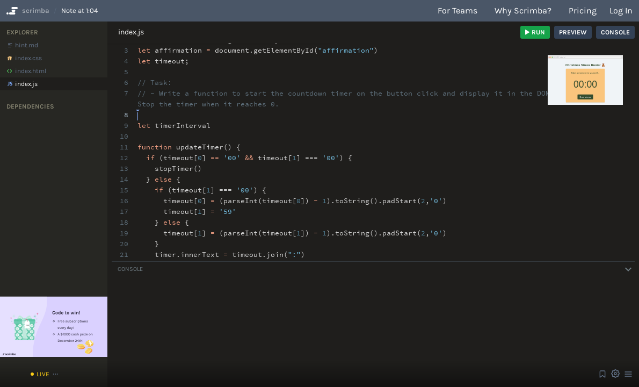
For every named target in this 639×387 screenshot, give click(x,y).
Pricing (583, 10)
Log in (621, 10)
